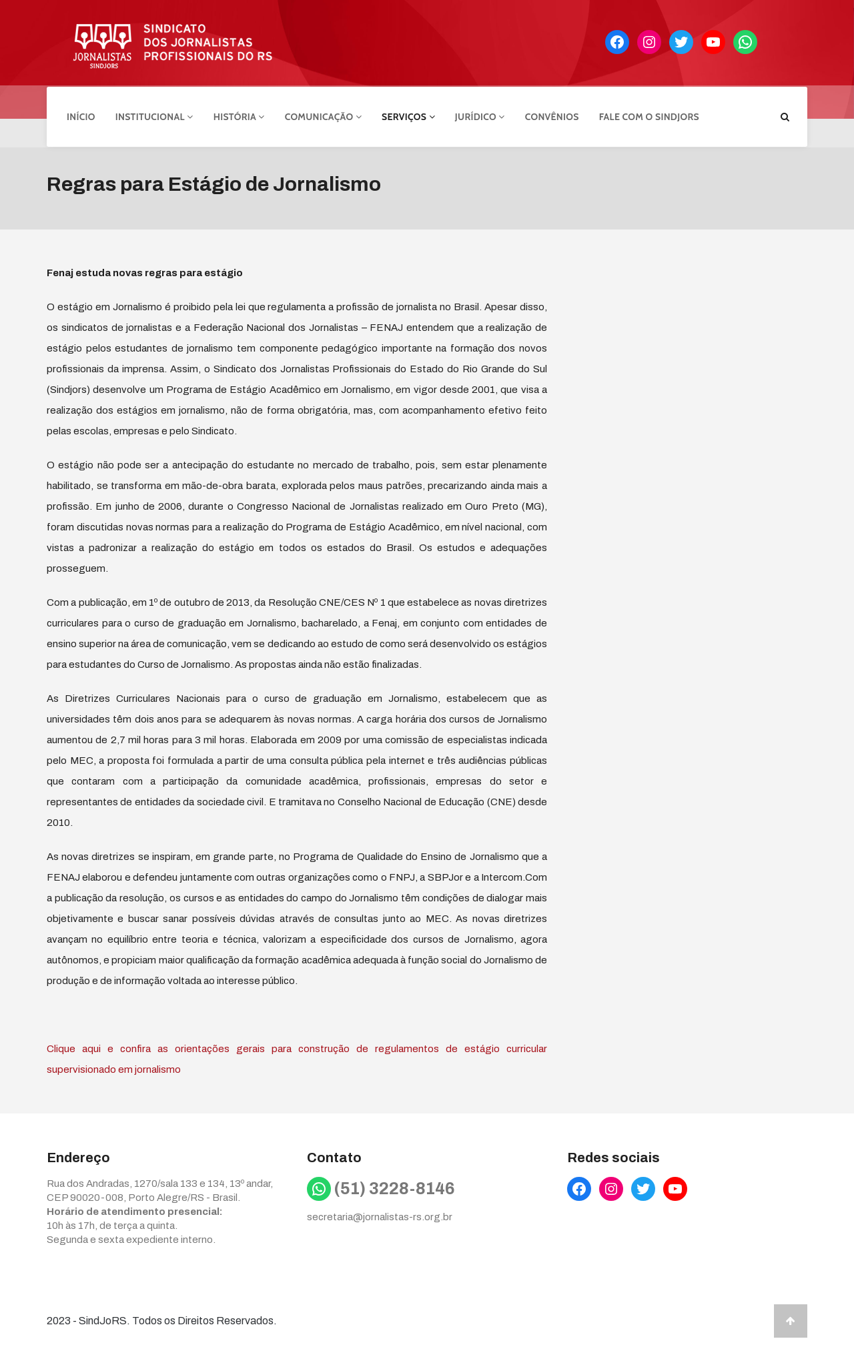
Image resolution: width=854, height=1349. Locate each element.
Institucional (154, 115)
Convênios (552, 115)
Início (81, 115)
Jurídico (480, 115)
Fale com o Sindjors (649, 115)
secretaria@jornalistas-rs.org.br (379, 1215)
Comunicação (323, 115)
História (239, 115)
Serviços (408, 115)
